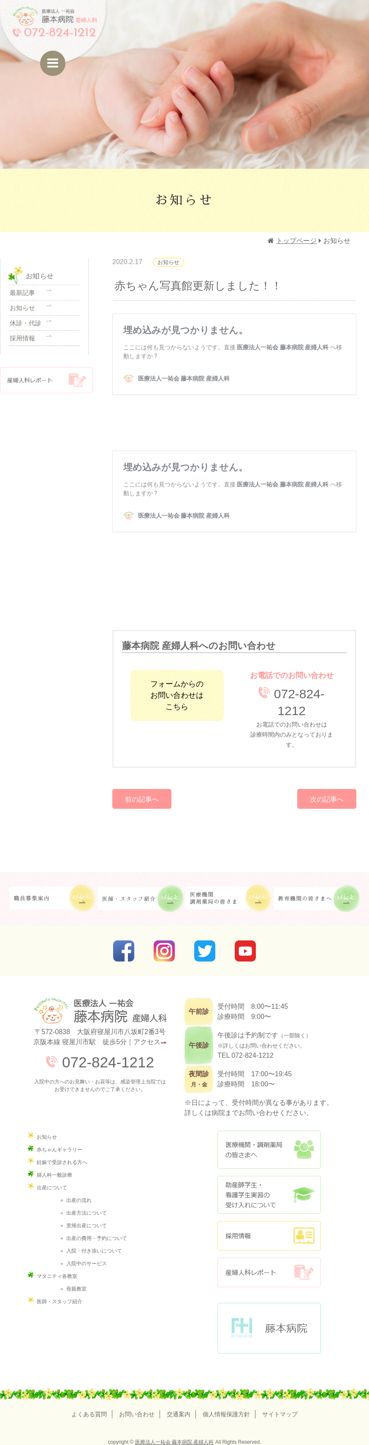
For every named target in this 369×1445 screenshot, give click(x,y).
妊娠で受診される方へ (62, 1161)
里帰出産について (86, 1225)
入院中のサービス (86, 1263)
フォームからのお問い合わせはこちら (176, 694)
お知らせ (22, 314)
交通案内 (178, 1413)
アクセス (146, 1041)
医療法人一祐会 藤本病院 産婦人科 (174, 1441)
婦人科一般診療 (54, 1174)
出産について (52, 1187)
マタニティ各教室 (57, 1275)
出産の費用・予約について (96, 1237)
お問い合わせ (130, 1413)
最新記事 (22, 294)
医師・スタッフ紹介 (59, 1301)
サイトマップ (294, 1413)
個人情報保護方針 (233, 1413)
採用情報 (22, 353)
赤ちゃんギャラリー (59, 1149)
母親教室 (76, 1288)
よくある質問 (75, 1413)
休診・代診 (25, 333)
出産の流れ (79, 1199)
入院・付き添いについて (94, 1250)
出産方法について (86, 1212)
